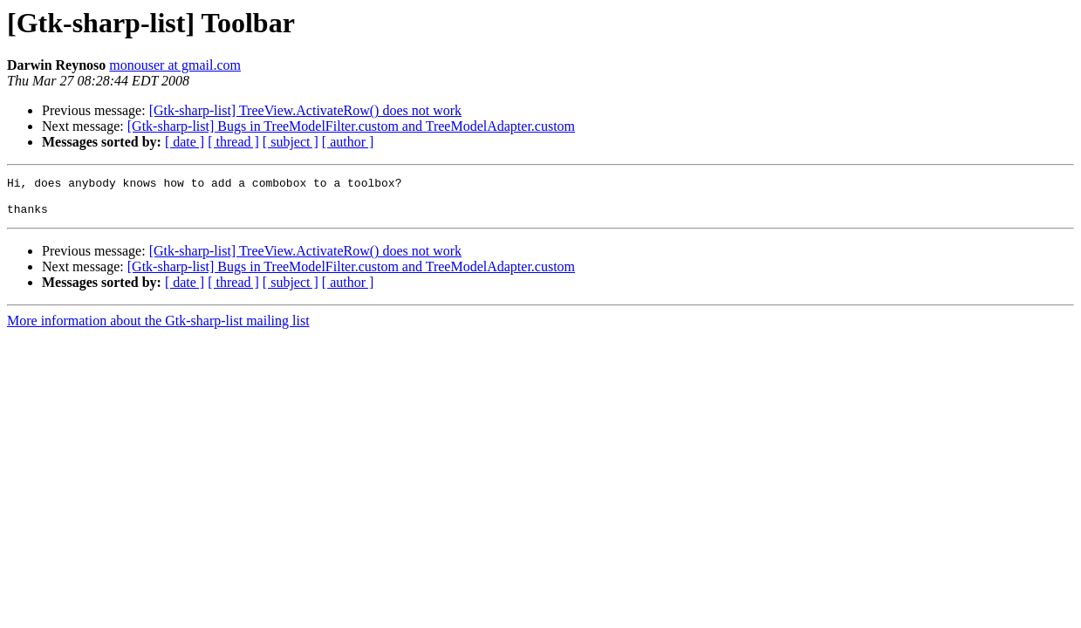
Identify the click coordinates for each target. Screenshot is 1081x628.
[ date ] (184, 141)
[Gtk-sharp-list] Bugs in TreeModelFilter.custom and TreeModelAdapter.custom (351, 126)
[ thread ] (233, 141)
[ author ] (348, 141)
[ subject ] (290, 141)
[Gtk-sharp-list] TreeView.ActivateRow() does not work (305, 110)
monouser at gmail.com (175, 65)
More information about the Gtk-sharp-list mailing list (158, 328)
